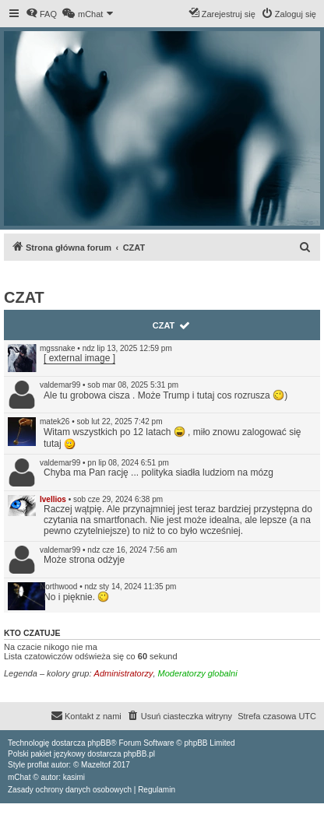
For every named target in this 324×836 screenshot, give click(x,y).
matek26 (54, 421)
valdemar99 (60, 385)
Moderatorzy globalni (198, 673)
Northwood (58, 586)
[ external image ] (79, 358)
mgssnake (58, 348)
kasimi (74, 777)
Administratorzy (123, 673)
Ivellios (53, 499)
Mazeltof (96, 764)
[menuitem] (41, 14)
